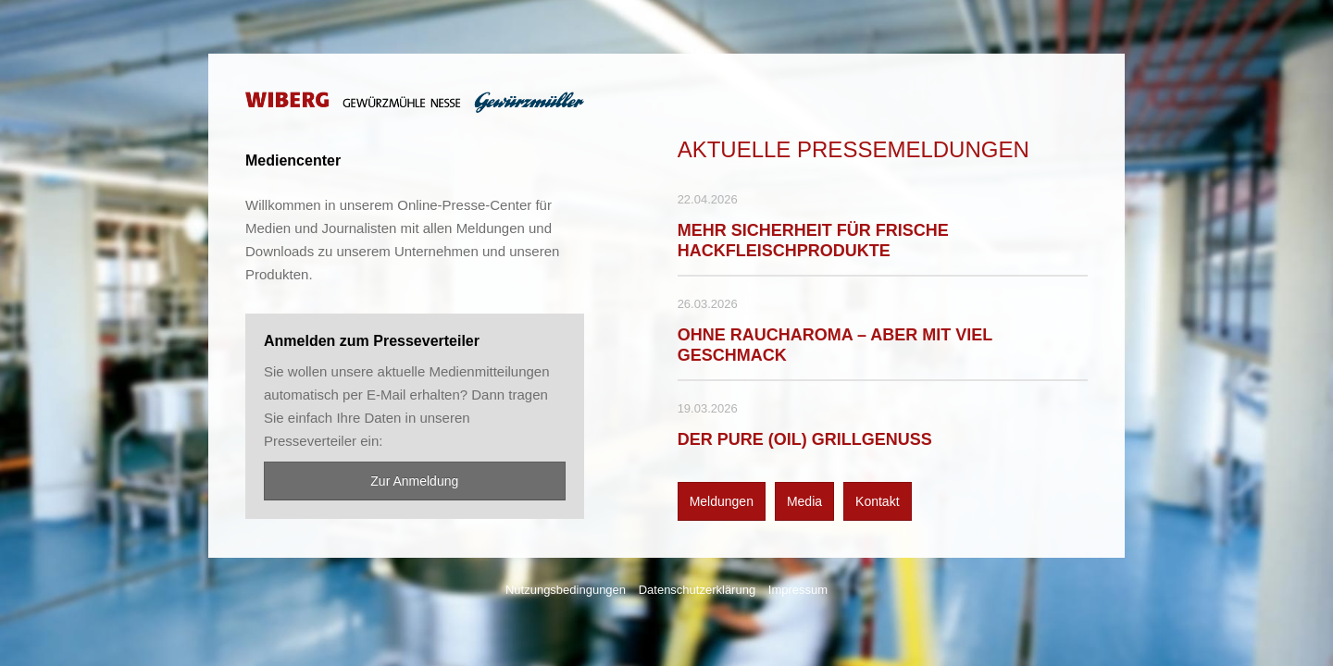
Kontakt (877, 501)
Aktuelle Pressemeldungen (853, 149)
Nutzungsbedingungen (565, 590)
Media (804, 501)
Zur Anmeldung (414, 481)
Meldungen (722, 501)
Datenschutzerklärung (697, 590)
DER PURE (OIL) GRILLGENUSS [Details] (805, 439)
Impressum (798, 590)
